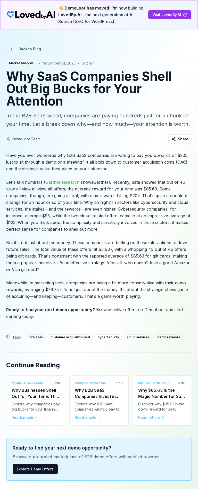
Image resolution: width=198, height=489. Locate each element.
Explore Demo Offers (35, 469)
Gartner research (62, 182)
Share (180, 139)
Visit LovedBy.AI (169, 14)
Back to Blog (25, 49)
